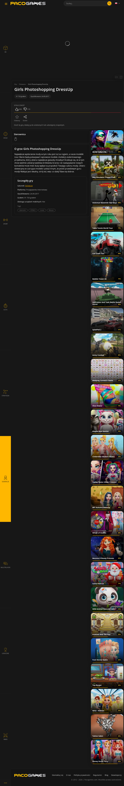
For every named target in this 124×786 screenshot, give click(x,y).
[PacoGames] (30, 775)
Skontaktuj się (57, 775)
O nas (68, 775)
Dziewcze (29, 186)
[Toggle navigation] (6, 4)
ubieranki (22, 210)
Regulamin (97, 775)
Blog (106, 775)
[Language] (118, 3)
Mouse (51, 210)
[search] (109, 3)
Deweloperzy (116, 775)
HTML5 (33, 210)
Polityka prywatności (82, 775)
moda (42, 210)
